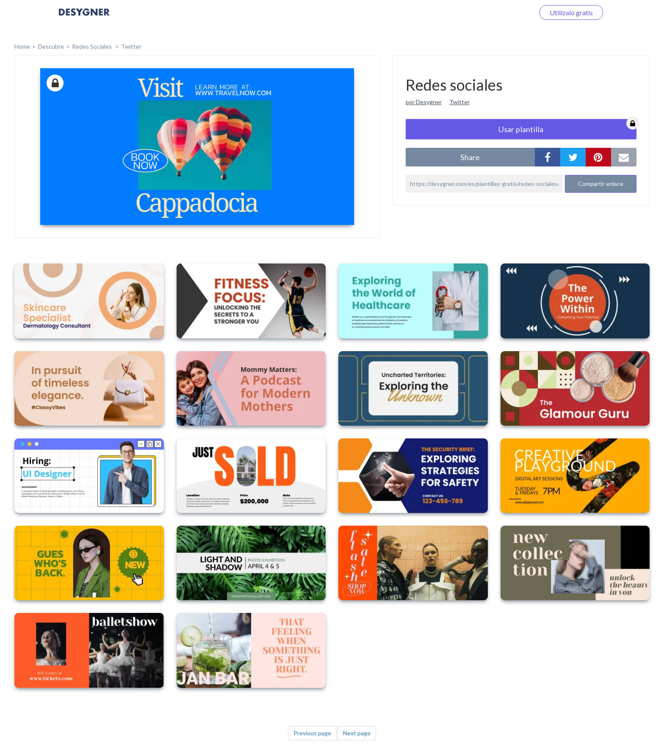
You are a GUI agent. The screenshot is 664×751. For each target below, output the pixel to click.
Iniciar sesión (505, 12)
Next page (357, 733)
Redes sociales (92, 46)
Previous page (312, 733)
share (470, 157)
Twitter (131, 46)
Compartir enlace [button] (600, 183)
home (22, 46)
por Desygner (424, 101)
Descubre (51, 46)
